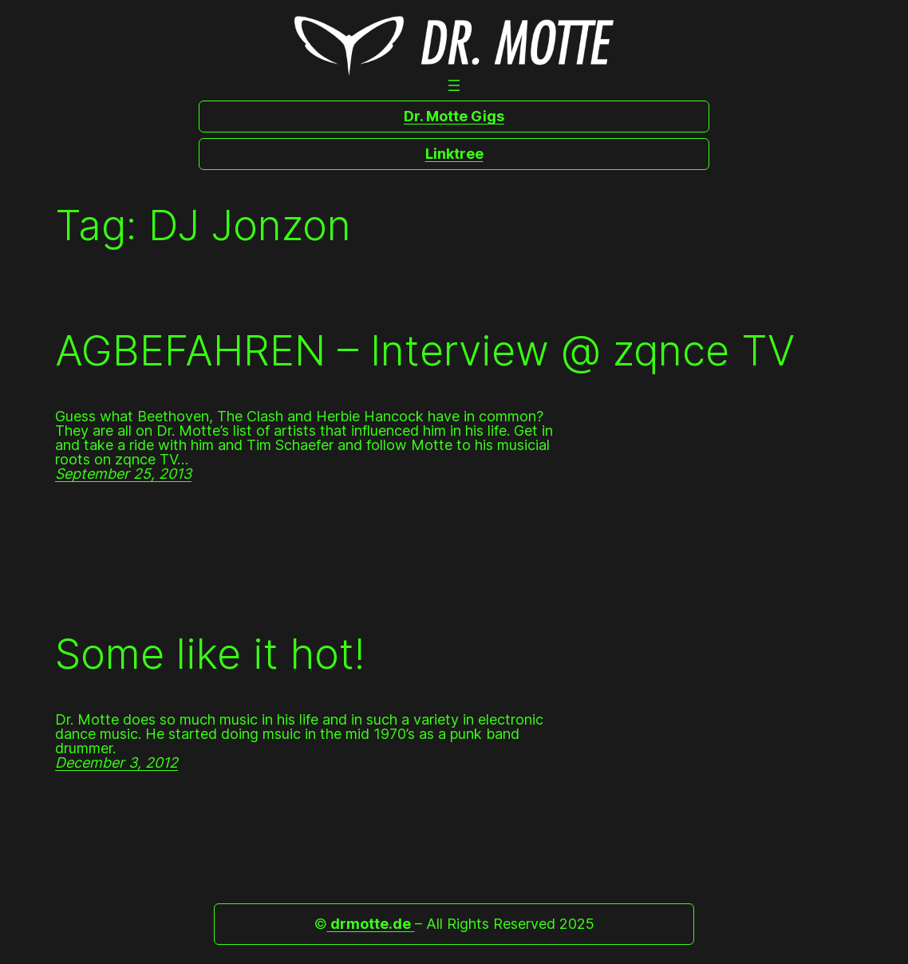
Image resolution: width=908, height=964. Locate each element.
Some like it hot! (210, 654)
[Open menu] (454, 85)
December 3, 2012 (116, 762)
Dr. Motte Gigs (454, 116)
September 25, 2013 (123, 473)
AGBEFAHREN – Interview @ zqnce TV (425, 351)
